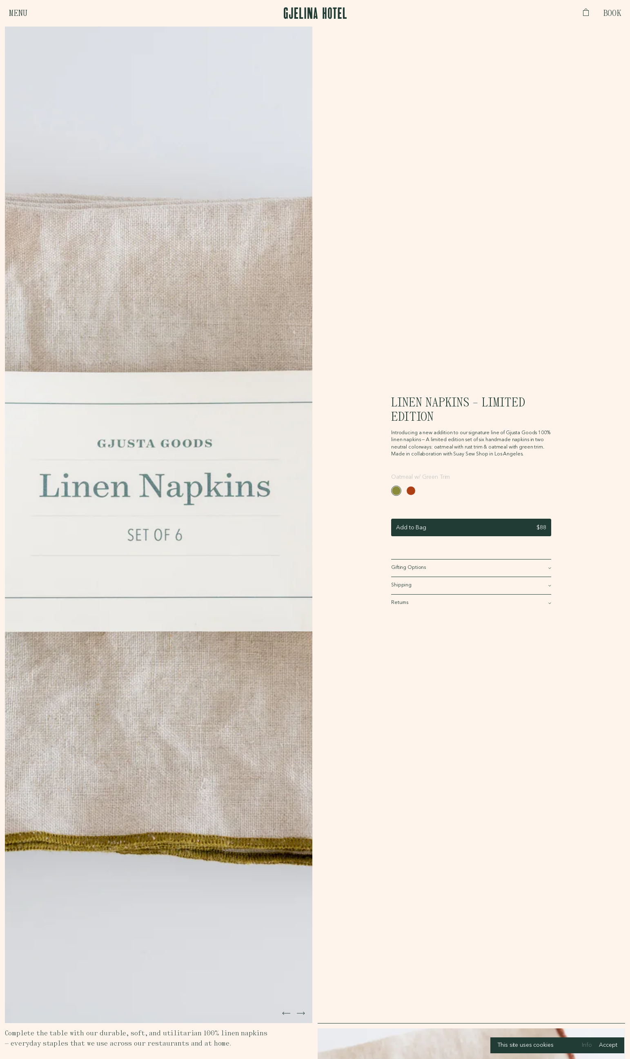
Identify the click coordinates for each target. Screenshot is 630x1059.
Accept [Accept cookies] (608, 1045)
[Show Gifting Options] (471, 568)
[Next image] (286, 1013)
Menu (18, 13)
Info (587, 1045)
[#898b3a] (396, 491)
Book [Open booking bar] (612, 13)
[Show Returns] (471, 603)
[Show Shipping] (471, 585)
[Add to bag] (471, 527)
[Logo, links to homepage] (315, 13)
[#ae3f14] (411, 491)
